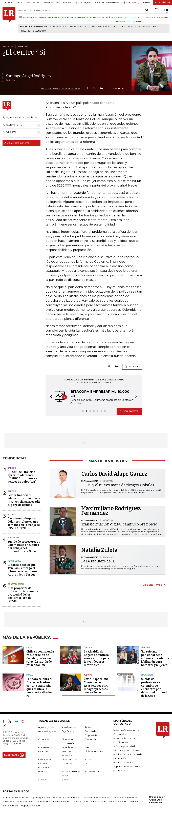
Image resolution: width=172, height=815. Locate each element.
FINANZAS (28, 17)
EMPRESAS (53, 17)
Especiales (67, 746)
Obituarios (67, 762)
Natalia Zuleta (99, 550)
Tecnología (14, 561)
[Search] (146, 10)
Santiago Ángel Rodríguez (29, 76)
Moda (29, 674)
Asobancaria (59, 27)
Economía (90, 738)
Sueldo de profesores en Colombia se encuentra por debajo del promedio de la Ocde (24, 546)
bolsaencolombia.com (126, 797)
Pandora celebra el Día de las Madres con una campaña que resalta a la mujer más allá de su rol (40, 687)
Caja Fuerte (67, 730)
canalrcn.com (80, 801)
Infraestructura (101, 27)
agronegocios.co (40, 797)
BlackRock (119, 27)
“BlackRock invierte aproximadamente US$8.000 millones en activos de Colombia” (22, 476)
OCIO (63, 17)
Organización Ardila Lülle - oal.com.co (157, 799)
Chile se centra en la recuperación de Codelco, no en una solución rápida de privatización (40, 657)
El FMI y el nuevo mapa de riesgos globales (117, 485)
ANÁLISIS (110, 17)
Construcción (16, 584)
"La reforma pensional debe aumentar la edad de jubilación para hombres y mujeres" (155, 657)
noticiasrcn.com (117, 801)
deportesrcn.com (30, 805)
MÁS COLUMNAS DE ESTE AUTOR (60, 88)
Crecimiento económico (33, 31)
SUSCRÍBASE (162, 2)
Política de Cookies (124, 761)
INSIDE (164, 17)
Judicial (88, 674)
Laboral (88, 647)
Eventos (89, 746)
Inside (88, 758)
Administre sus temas (17, 142)
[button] (50, 397)
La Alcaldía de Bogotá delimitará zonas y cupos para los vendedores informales (97, 657)
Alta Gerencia (68, 726)
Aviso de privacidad (124, 745)
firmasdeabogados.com (97, 797)
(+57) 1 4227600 (12, 743)
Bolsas (12, 514)
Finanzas (43, 750)
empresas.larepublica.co (66, 797)
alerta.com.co (10, 805)
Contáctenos (120, 741)
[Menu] (20, 17)
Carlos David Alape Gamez (114, 474)
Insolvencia (76, 27)
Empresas (43, 746)
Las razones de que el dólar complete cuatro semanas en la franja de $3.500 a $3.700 (24, 523)
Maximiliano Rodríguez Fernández (111, 510)
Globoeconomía (94, 750)
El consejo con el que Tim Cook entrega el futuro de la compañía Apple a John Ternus (23, 569)
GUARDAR (117, 88)
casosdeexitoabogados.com (18, 801)
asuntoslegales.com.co (15, 797)
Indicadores (44, 758)
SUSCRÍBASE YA (129, 411)
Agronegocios (46, 726)
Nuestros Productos (124, 737)
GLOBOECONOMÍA (76, 17)
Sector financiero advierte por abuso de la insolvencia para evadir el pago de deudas (24, 500)
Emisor (156, 27)
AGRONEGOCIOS (95, 17)
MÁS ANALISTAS (152, 585)
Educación (13, 537)
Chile (29, 647)
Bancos (12, 468)
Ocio (87, 762)
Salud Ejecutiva (93, 770)
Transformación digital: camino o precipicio (119, 524)
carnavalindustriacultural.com (53, 801)
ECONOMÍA (41, 17)
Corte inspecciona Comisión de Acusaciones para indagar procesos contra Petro (96, 685)
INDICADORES (153, 17)
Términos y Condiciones (126, 749)
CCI (86, 27)
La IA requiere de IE (98, 561)
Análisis (88, 726)
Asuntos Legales (47, 730)
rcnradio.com (98, 801)
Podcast (42, 770)
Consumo (43, 738)
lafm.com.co (136, 801)
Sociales (43, 779)
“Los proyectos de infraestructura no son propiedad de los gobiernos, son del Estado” (23, 594)
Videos (65, 779)
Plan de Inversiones (139, 27)
